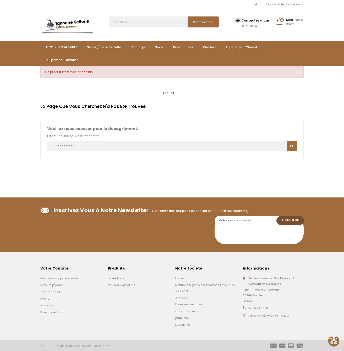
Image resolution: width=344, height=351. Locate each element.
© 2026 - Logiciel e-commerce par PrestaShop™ (75, 346)
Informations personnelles (59, 278)
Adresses (47, 305)
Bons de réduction (53, 312)
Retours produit (51, 285)
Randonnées (183, 47)
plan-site (182, 318)
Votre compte (54, 268)
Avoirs (44, 298)
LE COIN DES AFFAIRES (61, 47)
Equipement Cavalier (61, 60)
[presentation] (248, 235)
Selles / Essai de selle (104, 47)
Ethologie (138, 47)
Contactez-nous (187, 311)
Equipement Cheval (241, 47)
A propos (181, 297)
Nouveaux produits (121, 285)
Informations (256, 268)
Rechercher (203, 22)
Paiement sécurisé (188, 304)
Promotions (116, 278)
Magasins (182, 325)
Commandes (50, 292)
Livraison (181, 278)
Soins (159, 47)
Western (209, 47)
